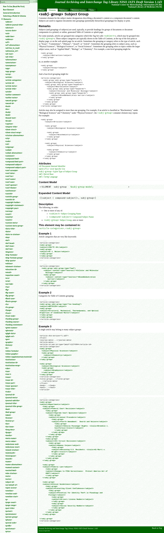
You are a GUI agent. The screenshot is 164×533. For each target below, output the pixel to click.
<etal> (7, 281)
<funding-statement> (14, 324)
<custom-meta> (11, 222)
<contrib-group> (11, 196)
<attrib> (8, 91)
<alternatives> (11, 59)
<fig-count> (9, 292)
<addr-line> (9, 36)
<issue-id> (9, 380)
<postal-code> (11, 522)
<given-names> (11, 327)
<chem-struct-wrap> (13, 132)
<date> (8, 231)
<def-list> (9, 249)
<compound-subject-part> (15, 167)
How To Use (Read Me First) (14, 6)
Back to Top (157, 528)
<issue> (8, 377)
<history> (8, 345)
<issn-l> (8, 374)
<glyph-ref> (9, 336)
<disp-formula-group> (14, 257)
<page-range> (10, 505)
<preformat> (10, 528)
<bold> (8, 115)
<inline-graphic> (11, 353)
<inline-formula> (12, 351)
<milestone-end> (12, 444)
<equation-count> (12, 275)
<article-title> (10, 88)
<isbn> (7, 368)
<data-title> (10, 228)
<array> (8, 74)
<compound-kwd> (12, 158)
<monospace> (10, 455)
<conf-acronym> (11, 170)
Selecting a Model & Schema (14, 16)
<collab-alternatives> (13, 153)
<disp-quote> (10, 260)
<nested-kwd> (10, 470)
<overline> (9, 490)
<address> (9, 39)
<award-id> (9, 103)
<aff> (7, 42)
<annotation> (10, 62)
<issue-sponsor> (11, 386)
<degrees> (9, 252)
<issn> (7, 371)
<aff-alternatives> (12, 45)
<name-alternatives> (13, 464)
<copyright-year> (12, 208)
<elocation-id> (11, 269)
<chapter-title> (11, 126)
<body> (8, 112)
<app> (7, 68)
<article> (8, 77)
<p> (6, 499)
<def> (7, 240)
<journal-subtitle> (12, 400)
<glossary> (9, 330)
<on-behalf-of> (11, 485)
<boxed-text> (10, 118)
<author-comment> (13, 94)
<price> (8, 531)
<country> (9, 217)
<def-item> (9, 246)
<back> (8, 106)
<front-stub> (10, 316)
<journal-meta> (11, 397)
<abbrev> (8, 21)
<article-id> (9, 83)
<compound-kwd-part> (14, 161)
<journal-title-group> (13, 406)
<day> (7, 237)
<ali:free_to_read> (12, 48)
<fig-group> (9, 295)
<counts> (8, 219)
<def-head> (9, 243)
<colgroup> (9, 147)
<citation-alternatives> (14, 135)
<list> (7, 423)
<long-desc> (10, 429)
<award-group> (11, 100)
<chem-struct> (11, 129)
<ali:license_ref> (11, 51)
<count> (8, 214)
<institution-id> (11, 362)
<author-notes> (11, 97)
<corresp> (9, 211)
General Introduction (11, 12)
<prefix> (8, 525)
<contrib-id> (10, 199)
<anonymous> (10, 65)
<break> (8, 120)
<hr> (7, 348)
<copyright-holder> (12, 202)
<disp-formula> (11, 254)
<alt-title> (9, 56)
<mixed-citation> (12, 450)
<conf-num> (10, 182)
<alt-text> (9, 54)
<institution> (10, 359)
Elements (7, 19)
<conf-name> (10, 179)
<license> (9, 417)
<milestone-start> (12, 447)
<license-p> (9, 420)
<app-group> (10, 71)
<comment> (10, 155)
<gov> (7, 339)
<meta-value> (10, 441)
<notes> (8, 479)
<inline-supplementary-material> (18, 356)
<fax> (7, 287)
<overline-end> (11, 493)
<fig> (7, 289)
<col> (7, 144)
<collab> (8, 150)
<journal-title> (11, 403)
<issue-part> (10, 383)
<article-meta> (11, 86)
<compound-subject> (13, 164)
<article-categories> (13, 80)
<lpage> (8, 432)
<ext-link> (9, 284)
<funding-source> (12, 321)
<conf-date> (10, 173)
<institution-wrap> (12, 365)
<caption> (9, 123)
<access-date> (11, 30)
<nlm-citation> (11, 473)
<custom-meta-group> (14, 225)
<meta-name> (11, 438)
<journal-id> (10, 394)
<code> (8, 141)
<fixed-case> (10, 298)
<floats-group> (11, 301)
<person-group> (11, 516)
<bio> (7, 109)
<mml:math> (10, 452)
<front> (8, 313)
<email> (8, 272)
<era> (7, 278)
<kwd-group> (10, 412)
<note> (8, 476)
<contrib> (9, 193)
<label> (8, 415)
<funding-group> (12, 318)
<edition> (9, 263)
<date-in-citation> (12, 234)
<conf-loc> (9, 176)
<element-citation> (13, 266)
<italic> (8, 391)
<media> (8, 435)
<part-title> (10, 508)
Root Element (8, 9)
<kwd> (7, 409)
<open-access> (11, 487)
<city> (7, 138)
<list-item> (9, 426)
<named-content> (12, 467)
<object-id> (9, 482)
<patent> (9, 511)
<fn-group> (9, 307)
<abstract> (9, 27)
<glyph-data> (10, 333)
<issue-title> (10, 388)
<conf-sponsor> (11, 185)
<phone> (8, 519)
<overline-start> (11, 496)
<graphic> (9, 342)
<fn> (7, 304)
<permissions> (11, 514)
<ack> (7, 33)
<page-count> (10, 502)
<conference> (10, 190)
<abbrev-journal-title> (14, 24)
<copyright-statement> (14, 205)
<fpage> (8, 310)
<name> (8, 461)
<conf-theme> (11, 187)
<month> (8, 458)
